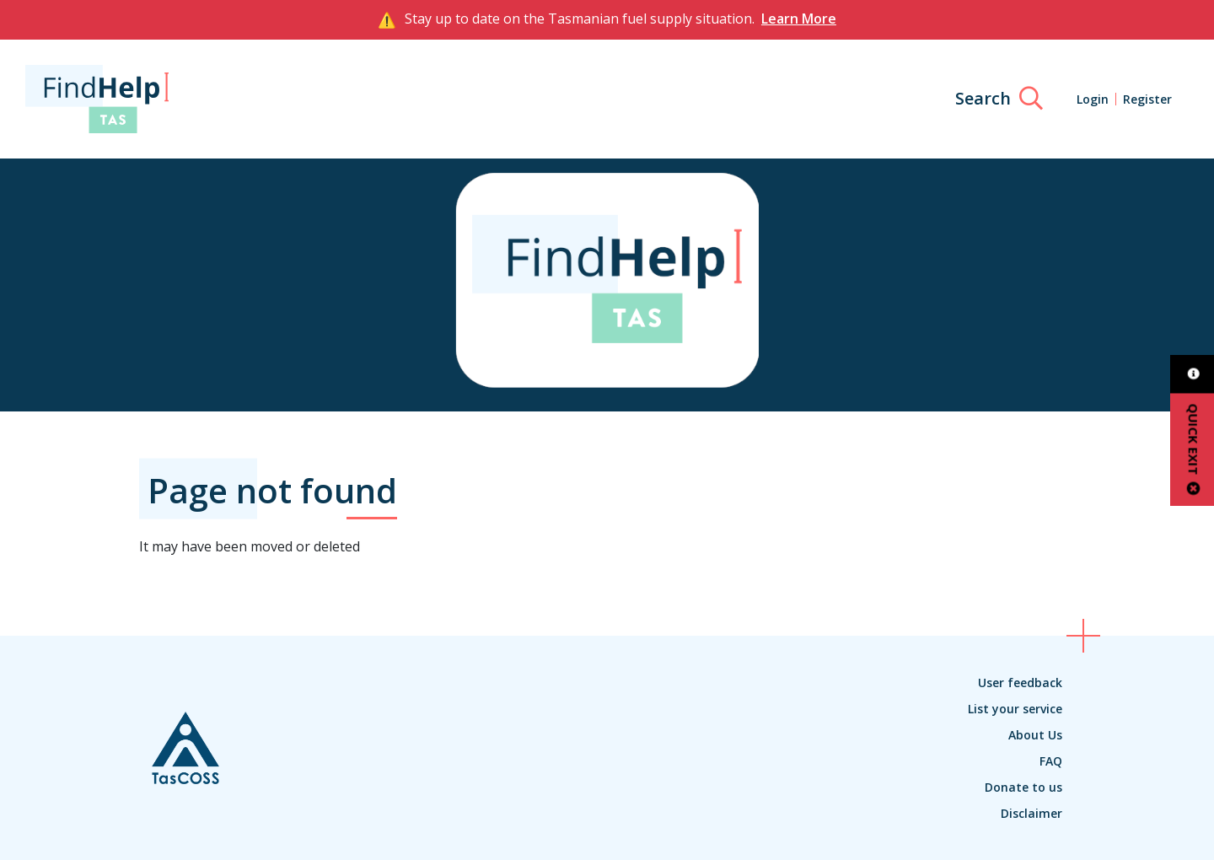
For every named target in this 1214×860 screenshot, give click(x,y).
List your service (1015, 709)
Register (1147, 99)
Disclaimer (1031, 813)
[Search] (999, 98)
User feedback (1020, 683)
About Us (1035, 735)
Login (1093, 99)
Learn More (798, 18)
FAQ (1050, 761)
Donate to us (1023, 787)
